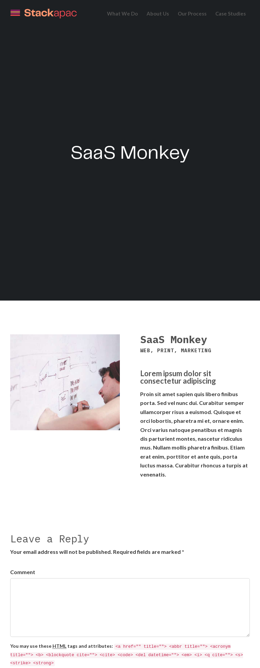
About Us (158, 13)
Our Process (192, 13)
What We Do (122, 13)
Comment (22, 572)
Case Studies (230, 13)
